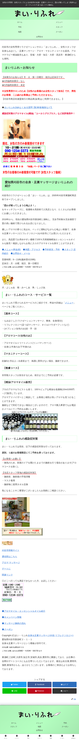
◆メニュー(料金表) (11, 249)
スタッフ (13, 726)
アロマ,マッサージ (11, 562)
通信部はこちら (9, 556)
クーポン (65, 726)
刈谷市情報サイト (10, 550)
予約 (65, 723)
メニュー (69, 303)
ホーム (13, 723)
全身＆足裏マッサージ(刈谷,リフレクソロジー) (50, 635)
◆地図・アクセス (31, 249)
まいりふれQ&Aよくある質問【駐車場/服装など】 (28, 107)
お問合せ (39, 730)
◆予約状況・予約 (51, 249)
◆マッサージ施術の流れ (14, 623)
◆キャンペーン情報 (11, 617)
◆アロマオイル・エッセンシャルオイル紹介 (23, 611)
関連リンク (7, 575)
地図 (39, 726)
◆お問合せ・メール (20, 253)
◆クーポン (7, 629)
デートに (6, 569)
